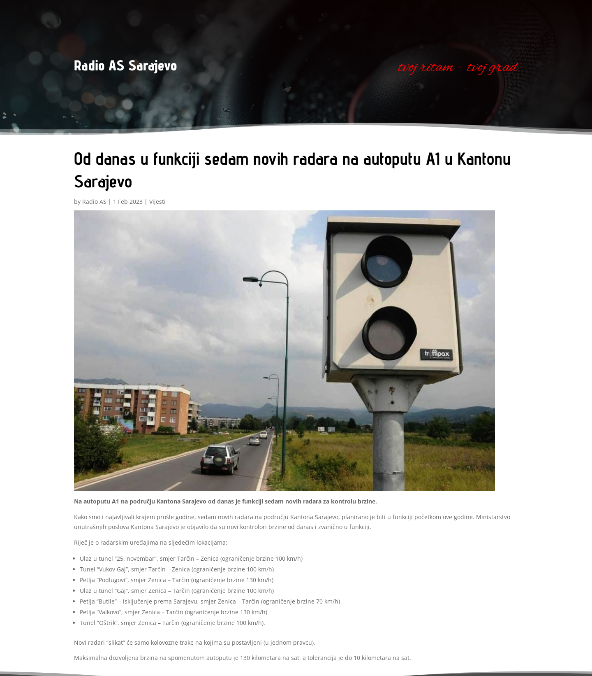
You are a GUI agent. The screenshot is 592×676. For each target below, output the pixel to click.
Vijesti (157, 201)
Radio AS (94, 201)
